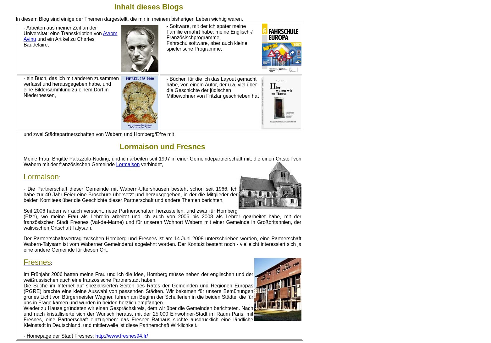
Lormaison (128, 164)
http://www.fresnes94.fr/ (122, 336)
